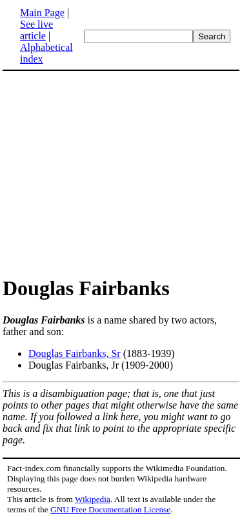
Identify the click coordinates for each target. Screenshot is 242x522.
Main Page (42, 12)
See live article (36, 30)
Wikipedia (92, 499)
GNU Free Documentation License (110, 509)
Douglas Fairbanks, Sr (74, 353)
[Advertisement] (111, 172)
